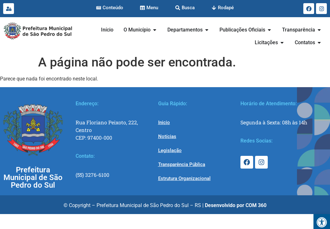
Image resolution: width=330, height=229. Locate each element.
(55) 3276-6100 (92, 174)
